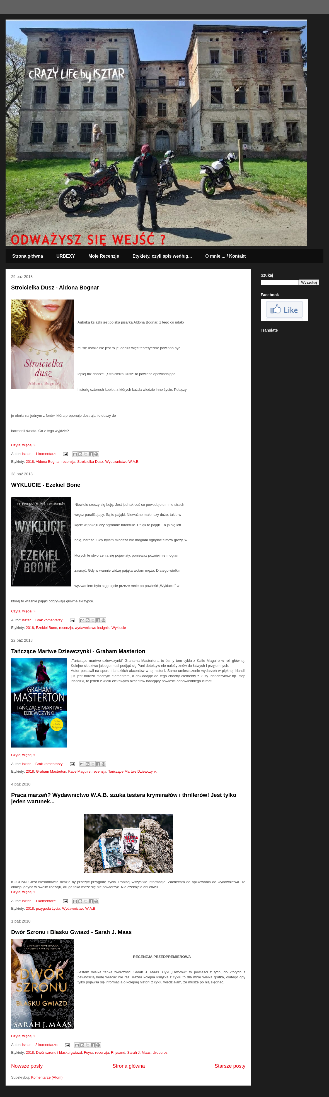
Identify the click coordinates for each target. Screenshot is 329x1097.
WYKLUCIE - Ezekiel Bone (45, 485)
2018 (30, 461)
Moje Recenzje (103, 256)
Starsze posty (230, 1066)
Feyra (88, 1052)
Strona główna (27, 256)
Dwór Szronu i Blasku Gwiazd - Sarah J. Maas (71, 932)
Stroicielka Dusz (90, 461)
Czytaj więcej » (23, 445)
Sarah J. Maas (139, 1052)
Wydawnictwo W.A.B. (122, 461)
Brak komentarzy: (50, 620)
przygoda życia (48, 908)
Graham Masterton (51, 771)
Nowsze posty (27, 1066)
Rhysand (118, 1052)
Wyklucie (119, 628)
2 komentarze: (47, 1045)
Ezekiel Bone (46, 628)
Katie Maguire (79, 771)
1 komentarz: (46, 454)
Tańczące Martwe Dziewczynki (132, 771)
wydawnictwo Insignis (92, 628)
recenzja (68, 461)
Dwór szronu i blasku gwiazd (59, 1052)
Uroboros (160, 1052)
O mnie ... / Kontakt (225, 256)
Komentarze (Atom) (47, 1077)
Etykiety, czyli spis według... (162, 256)
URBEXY (65, 256)
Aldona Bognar (47, 461)
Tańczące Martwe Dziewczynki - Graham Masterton (78, 651)
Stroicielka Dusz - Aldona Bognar (55, 287)
